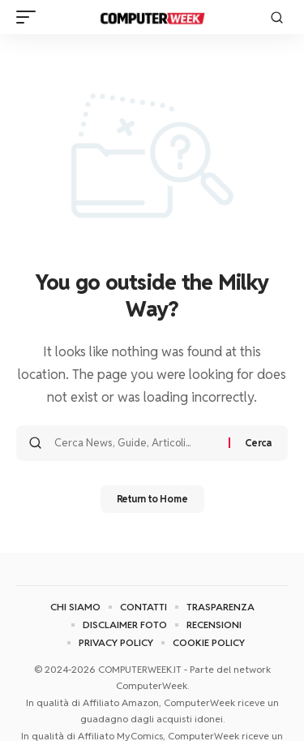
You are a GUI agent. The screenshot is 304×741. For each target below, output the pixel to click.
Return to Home (152, 499)
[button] (30, 17)
